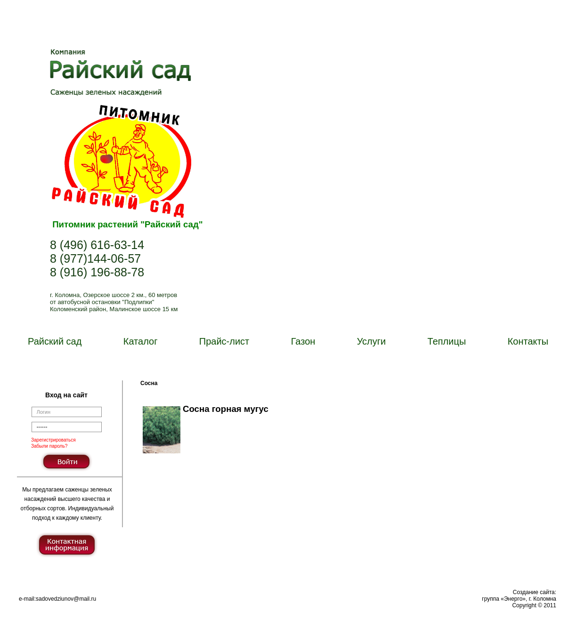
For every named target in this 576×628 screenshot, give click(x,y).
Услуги (371, 341)
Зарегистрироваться (53, 440)
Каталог (140, 341)
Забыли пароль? (49, 446)
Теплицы (447, 341)
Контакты (528, 341)
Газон (303, 341)
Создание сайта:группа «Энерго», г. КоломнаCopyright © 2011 (519, 599)
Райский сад (54, 341)
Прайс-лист (224, 341)
